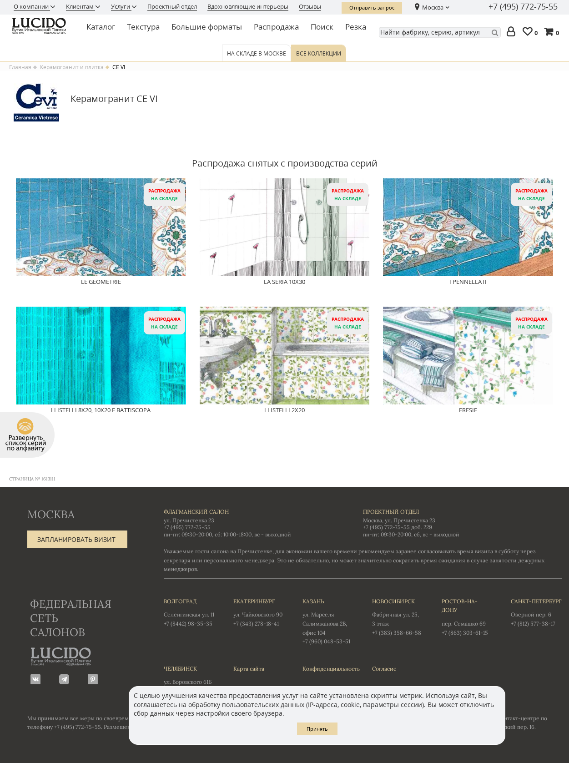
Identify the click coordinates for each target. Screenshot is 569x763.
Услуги (121, 6)
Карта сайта (248, 668)
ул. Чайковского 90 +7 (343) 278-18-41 (259, 612)
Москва (432, 7)
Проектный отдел (172, 6)
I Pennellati (468, 282)
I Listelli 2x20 (284, 410)
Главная (20, 67)
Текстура (143, 26)
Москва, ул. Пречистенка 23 (399, 520)
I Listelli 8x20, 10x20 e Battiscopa (101, 410)
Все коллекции (318, 53)
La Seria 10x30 (284, 282)
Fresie (468, 410)
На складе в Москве (256, 53)
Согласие (384, 668)
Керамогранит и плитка (72, 67)
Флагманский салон (196, 511)
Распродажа (276, 26)
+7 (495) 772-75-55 (523, 6)
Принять (317, 728)
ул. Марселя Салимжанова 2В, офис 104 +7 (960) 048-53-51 (328, 621)
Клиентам (80, 6)
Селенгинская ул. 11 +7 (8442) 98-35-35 (189, 612)
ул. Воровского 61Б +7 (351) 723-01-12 (189, 679)
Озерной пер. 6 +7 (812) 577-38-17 (536, 612)
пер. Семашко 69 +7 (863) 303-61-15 (467, 616)
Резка (355, 26)
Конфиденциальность (328, 668)
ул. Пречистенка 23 (189, 520)
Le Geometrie (101, 282)
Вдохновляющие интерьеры (247, 6)
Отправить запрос (371, 7)
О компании (32, 6)
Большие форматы (206, 26)
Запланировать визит (76, 539)
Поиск (322, 26)
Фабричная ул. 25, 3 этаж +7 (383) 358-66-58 (397, 616)
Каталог (100, 26)
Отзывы (310, 6)
